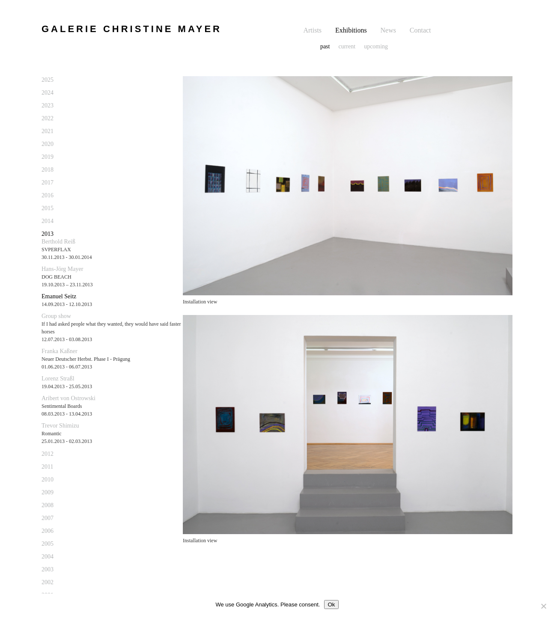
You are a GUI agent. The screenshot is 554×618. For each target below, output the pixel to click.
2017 (48, 182)
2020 (48, 144)
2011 (47, 467)
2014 (48, 221)
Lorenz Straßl (58, 378)
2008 (48, 505)
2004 (48, 556)
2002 (48, 582)
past (325, 46)
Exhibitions (351, 30)
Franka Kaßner (59, 351)
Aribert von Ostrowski (68, 398)
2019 (48, 157)
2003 (48, 569)
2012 (48, 454)
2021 (48, 131)
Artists (312, 30)
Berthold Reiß (58, 241)
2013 (48, 234)
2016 (48, 195)
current (346, 46)
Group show (56, 316)
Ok (331, 604)
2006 (48, 531)
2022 (48, 118)
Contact (420, 30)
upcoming (376, 46)
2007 (48, 518)
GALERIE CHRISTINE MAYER (132, 29)
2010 (48, 479)
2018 (48, 169)
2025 (48, 80)
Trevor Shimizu (60, 425)
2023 (48, 105)
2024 (48, 92)
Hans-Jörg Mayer (62, 269)
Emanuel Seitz (59, 296)
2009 (48, 492)
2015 (48, 208)
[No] (543, 606)
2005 (48, 544)
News (388, 30)
